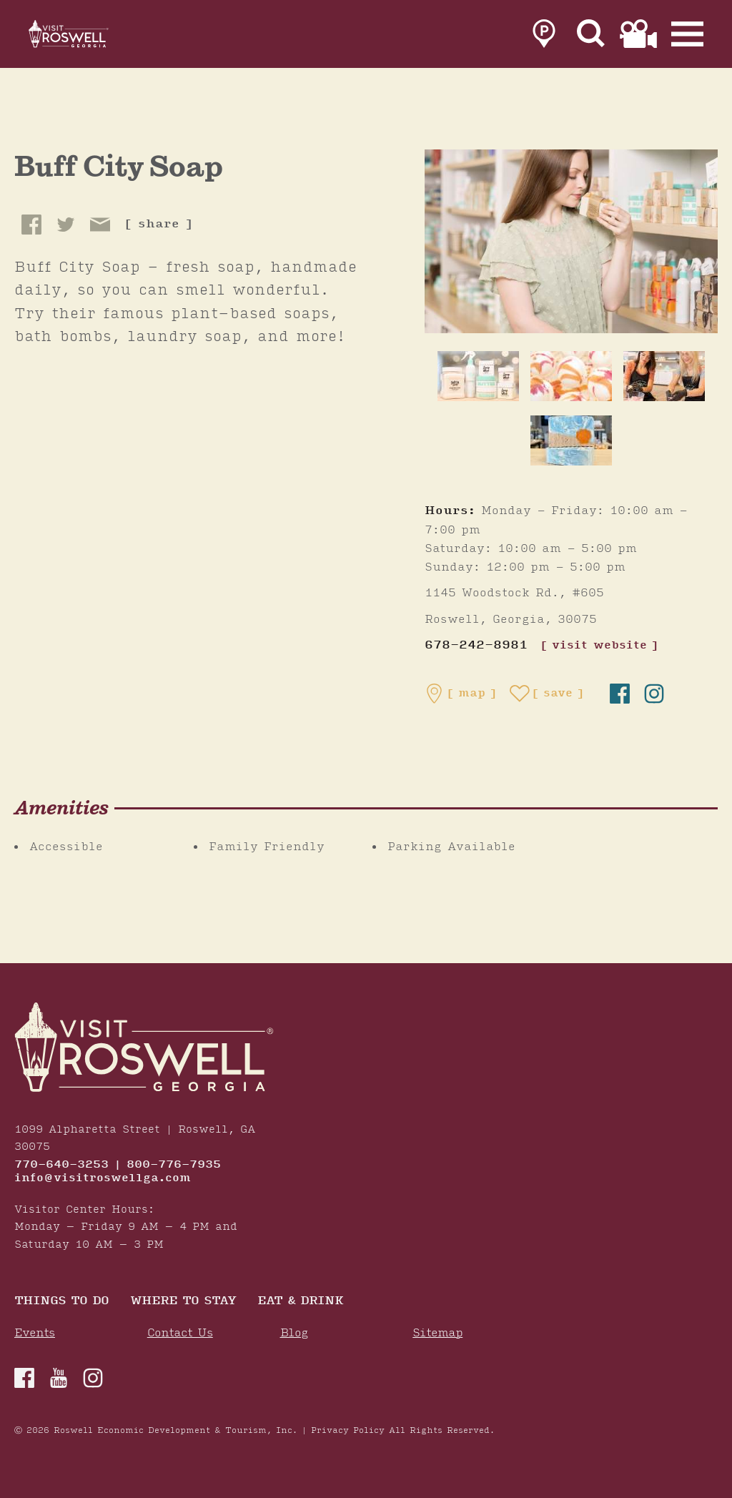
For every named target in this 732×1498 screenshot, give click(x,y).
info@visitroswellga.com (102, 1178)
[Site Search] (591, 37)
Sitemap (437, 1333)
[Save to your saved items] (547, 694)
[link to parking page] (544, 37)
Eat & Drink (300, 1301)
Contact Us (180, 1333)
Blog (294, 1333)
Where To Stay (183, 1301)
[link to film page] (638, 37)
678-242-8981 (476, 645)
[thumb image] (478, 376)
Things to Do (61, 1301)
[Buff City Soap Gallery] (571, 241)
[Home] (86, 37)
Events (34, 1333)
